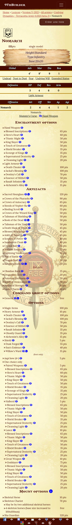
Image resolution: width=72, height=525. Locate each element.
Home (6, 12)
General (11, 298)
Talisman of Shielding (17, 216)
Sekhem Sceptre (14, 249)
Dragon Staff (12, 260)
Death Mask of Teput (17, 227)
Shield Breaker (15, 149)
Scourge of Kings (17, 152)
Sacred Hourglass (17, 194)
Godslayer (14, 462)
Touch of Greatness (18, 145)
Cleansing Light (16, 160)
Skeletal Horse (12, 497)
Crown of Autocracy (17, 202)
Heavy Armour (14, 311)
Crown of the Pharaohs (18, 198)
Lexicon (16, 12)
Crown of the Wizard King (20, 212)
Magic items (11, 308)
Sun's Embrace (15, 347)
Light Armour (13, 163)
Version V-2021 (30, 12)
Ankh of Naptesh (15, 235)
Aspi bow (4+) (13, 358)
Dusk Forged (14, 343)
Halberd (12, 401)
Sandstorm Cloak (15, 242)
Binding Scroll (13, 209)
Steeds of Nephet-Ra (17, 205)
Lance (11, 430)
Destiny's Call (15, 174)
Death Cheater (15, 167)
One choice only (13, 361)
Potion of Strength (16, 285)
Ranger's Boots (15, 263)
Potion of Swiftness (16, 278)
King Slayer (13, 142)
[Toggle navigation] (61, 5)
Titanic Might (15, 138)
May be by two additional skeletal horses (28, 504)
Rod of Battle (13, 256)
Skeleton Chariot (13, 500)
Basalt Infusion (15, 181)
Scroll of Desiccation (17, 281)
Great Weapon (15, 458)
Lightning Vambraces (17, 253)
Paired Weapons (16, 365)
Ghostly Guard (15, 333)
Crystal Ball (12, 245)
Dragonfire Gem (14, 274)
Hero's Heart (14, 134)
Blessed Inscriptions (18, 131)
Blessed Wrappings (16, 231)
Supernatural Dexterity (20, 156)
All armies (46, 12)
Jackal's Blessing (16, 170)
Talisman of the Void (17, 224)
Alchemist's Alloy (16, 185)
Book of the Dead (17, 220)
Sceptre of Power (15, 238)
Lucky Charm (13, 289)
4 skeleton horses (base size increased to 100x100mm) (28, 510)
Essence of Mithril (17, 178)
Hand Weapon (13, 127)
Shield (9, 340)
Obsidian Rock (13, 271)
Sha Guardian (11, 515)
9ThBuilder (15, 5)
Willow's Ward (17, 351)
